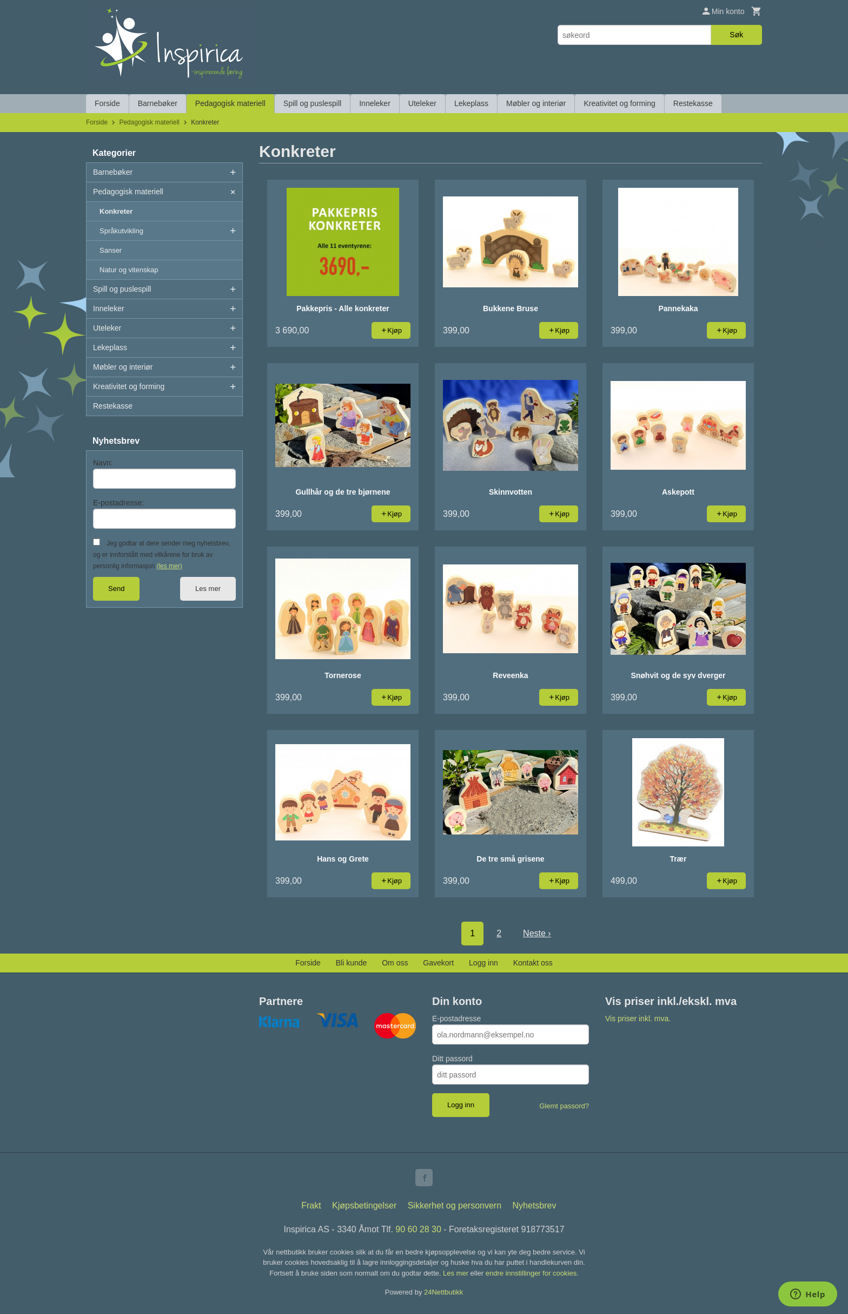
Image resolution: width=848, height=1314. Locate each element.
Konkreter (116, 211)
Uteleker (422, 103)
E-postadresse (456, 1018)
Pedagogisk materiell (230, 103)
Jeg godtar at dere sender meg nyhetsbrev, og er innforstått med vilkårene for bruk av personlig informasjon (161, 555)
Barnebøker (157, 103)
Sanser (111, 250)
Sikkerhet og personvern (454, 1205)
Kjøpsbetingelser (364, 1205)
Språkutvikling (121, 231)
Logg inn (483, 962)
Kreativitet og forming (619, 103)
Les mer (208, 588)
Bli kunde (351, 962)
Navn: (103, 462)
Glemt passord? (564, 1106)
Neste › (537, 933)
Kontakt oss (533, 962)
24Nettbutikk (443, 1292)
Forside (107, 103)
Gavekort (438, 962)
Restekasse (693, 103)
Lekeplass (471, 103)
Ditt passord (452, 1058)
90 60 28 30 (418, 1229)
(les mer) (169, 566)
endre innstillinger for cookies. (532, 1273)
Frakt (311, 1205)
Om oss (395, 962)
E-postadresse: (118, 502)
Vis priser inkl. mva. (638, 1018)
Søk (736, 34)
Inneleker (374, 103)
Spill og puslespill (312, 103)
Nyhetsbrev (534, 1205)
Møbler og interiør (536, 103)
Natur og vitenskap (129, 270)
